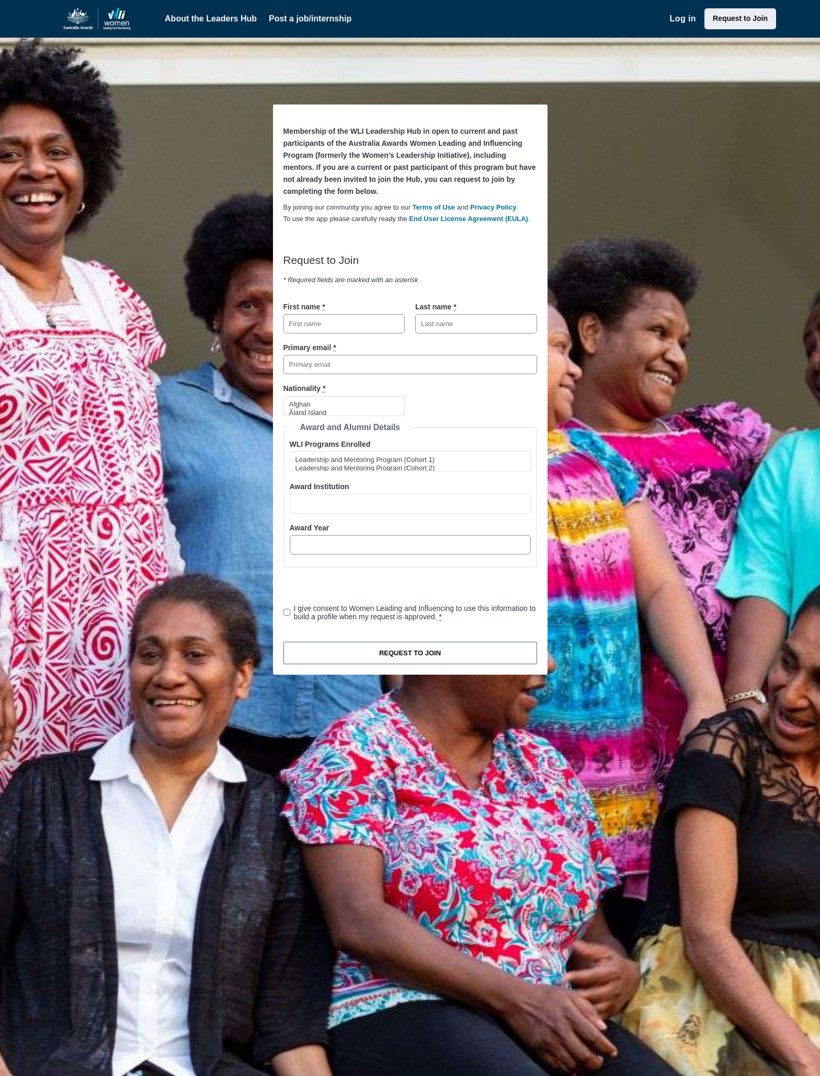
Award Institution (319, 486)
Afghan (340, 404)
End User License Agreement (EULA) (468, 219)
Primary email (309, 347)
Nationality (304, 388)
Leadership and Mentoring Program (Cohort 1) (405, 460)
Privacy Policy (493, 207)
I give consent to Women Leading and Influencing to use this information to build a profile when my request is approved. (415, 612)
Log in (683, 18)
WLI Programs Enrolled (330, 444)
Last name (436, 307)
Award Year (309, 528)
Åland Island (340, 413)
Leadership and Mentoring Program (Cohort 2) (405, 468)
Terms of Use (434, 207)
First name (304, 307)
